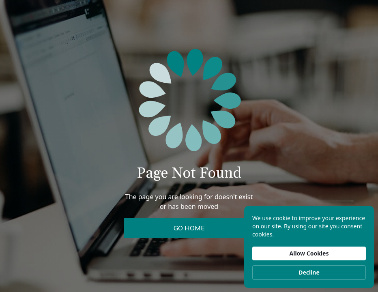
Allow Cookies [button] (309, 253)
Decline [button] (309, 272)
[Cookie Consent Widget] (309, 247)
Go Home (189, 228)
